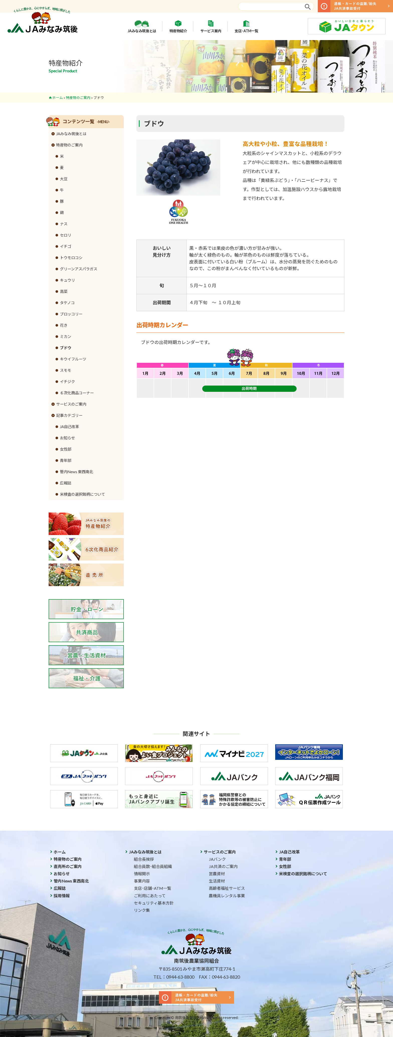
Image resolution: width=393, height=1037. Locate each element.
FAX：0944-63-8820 (219, 977)
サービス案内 (210, 26)
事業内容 (142, 881)
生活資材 (217, 881)
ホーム (57, 98)
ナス (63, 224)
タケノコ (67, 302)
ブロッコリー (71, 314)
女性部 (65, 449)
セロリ (65, 235)
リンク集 (142, 910)
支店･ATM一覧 (246, 26)
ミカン (65, 336)
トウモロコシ (71, 257)
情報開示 (142, 873)
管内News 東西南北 (76, 471)
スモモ (65, 370)
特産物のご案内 (78, 98)
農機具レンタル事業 (227, 895)
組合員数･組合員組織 (153, 866)
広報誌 (65, 483)
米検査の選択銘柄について (82, 494)
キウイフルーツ (73, 359)
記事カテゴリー (69, 415)
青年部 (65, 460)
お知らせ (67, 438)
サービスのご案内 (71, 404)
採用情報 (62, 895)
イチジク (67, 381)
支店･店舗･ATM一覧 (152, 888)
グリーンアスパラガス (78, 269)
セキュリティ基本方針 (154, 903)
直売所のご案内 (68, 866)
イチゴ (65, 246)
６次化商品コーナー (77, 393)
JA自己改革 (69, 426)
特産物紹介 (178, 26)
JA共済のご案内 (223, 866)
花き (63, 325)
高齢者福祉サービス (227, 888)
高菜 (63, 291)
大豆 (63, 179)
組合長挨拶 (144, 859)
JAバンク (217, 859)
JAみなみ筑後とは (142, 26)
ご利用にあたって (150, 895)
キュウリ (67, 280)
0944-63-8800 (180, 977)
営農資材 (217, 873)
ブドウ (65, 347)
